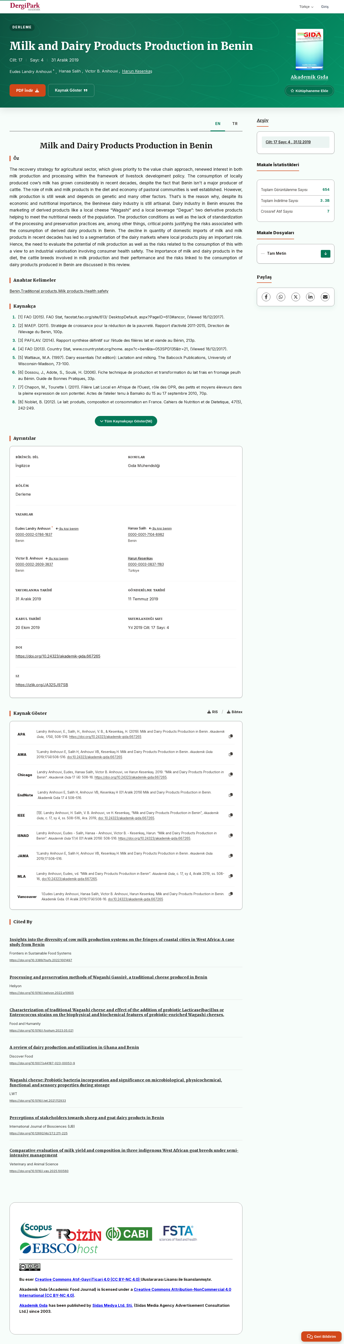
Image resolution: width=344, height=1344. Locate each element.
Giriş (325, 7)
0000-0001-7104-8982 (146, 534)
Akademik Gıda (309, 77)
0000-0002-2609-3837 (34, 564)
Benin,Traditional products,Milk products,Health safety (59, 291)
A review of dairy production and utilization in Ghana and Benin (74, 1047)
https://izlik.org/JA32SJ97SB (42, 684)
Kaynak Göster (71, 90)
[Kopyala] (231, 736)
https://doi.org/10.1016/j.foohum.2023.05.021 (41, 1030)
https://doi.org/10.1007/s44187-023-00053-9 (42, 1063)
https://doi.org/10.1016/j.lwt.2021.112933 (38, 1100)
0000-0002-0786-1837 (34, 534)
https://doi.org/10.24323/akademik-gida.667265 (58, 656)
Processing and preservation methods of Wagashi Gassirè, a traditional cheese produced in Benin (108, 977)
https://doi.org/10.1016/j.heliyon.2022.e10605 (42, 993)
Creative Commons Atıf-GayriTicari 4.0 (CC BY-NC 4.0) (88, 1279)
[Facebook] (266, 297)
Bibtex (234, 712)
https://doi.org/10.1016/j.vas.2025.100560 (39, 1171)
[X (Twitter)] (295, 297)
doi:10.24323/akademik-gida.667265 (94, 757)
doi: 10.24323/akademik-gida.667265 (126, 818)
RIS (212, 712)
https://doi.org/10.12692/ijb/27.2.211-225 (39, 1133)
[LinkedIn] (310, 297)
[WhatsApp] (281, 297)
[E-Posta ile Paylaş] (325, 297)
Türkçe (306, 7)
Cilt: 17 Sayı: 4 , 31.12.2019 (288, 142)
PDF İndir (27, 90)
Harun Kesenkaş (137, 71)
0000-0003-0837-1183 (146, 564)
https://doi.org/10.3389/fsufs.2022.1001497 (41, 960)
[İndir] (325, 254)
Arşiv (263, 120)
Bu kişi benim (67, 528)
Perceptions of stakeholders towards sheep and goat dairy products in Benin (87, 1117)
